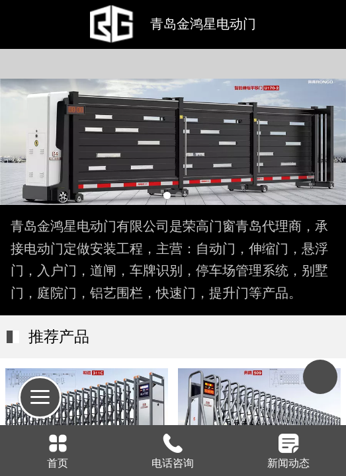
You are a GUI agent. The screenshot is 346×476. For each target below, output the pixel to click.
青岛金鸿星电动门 (203, 24)
